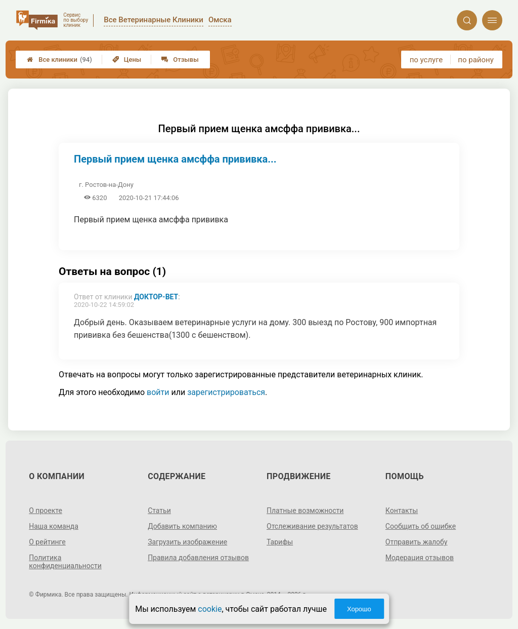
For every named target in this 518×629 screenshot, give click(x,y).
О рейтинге (47, 542)
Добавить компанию (182, 526)
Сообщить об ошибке (420, 526)
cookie (210, 609)
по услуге (426, 59)
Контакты (401, 510)
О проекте (45, 510)
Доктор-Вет (156, 297)
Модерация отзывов (419, 558)
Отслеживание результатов (312, 526)
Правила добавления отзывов (198, 558)
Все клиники (59, 59)
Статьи (159, 510)
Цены (127, 59)
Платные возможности (305, 510)
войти (158, 392)
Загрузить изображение (187, 542)
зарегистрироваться (226, 392)
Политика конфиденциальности (65, 562)
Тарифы (280, 542)
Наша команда (53, 526)
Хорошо (359, 609)
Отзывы (179, 59)
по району (475, 59)
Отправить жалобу (416, 542)
